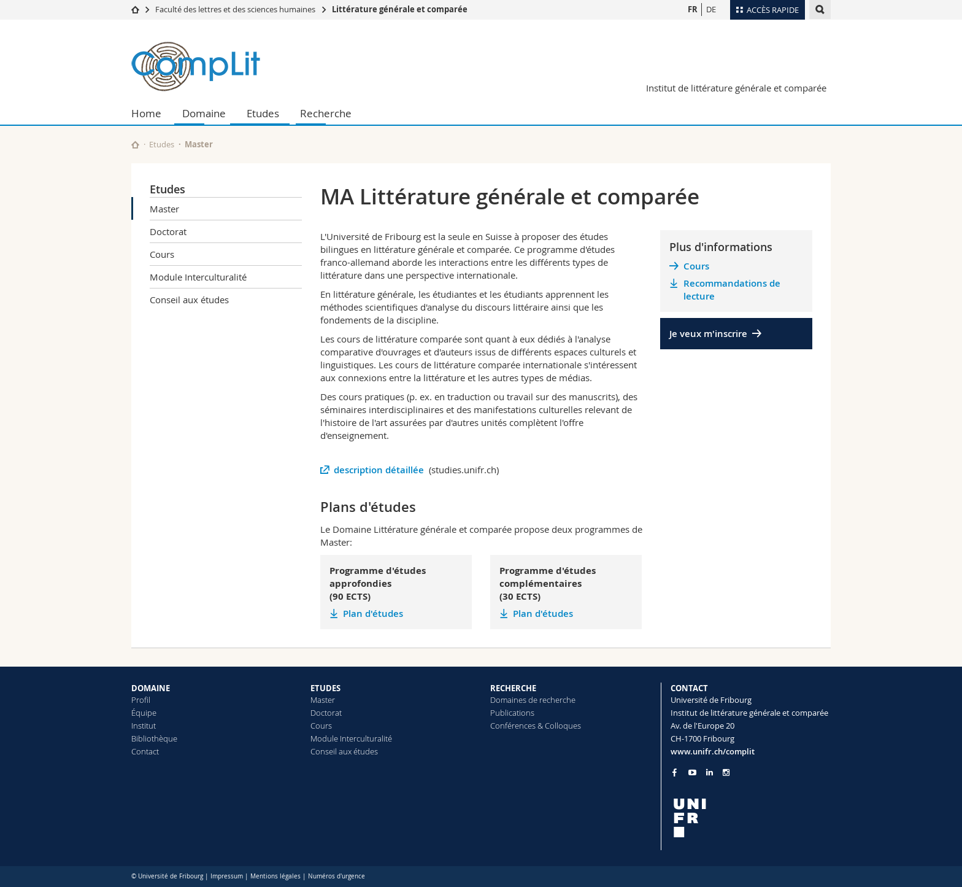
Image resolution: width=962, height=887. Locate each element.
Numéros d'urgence (336, 876)
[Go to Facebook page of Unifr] (675, 772)
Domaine (204, 113)
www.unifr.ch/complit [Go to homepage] (713, 751)
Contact (145, 751)
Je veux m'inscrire (708, 333)
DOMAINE (150, 688)
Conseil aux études (189, 299)
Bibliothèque (154, 738)
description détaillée (380, 469)
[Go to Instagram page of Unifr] (726, 773)
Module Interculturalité (198, 277)
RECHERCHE (513, 688)
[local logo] (751, 818)
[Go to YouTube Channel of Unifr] (692, 773)
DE (711, 9)
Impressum (226, 876)
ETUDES (325, 688)
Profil (140, 699)
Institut (143, 725)
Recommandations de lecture (731, 290)
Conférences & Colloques (535, 725)
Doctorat (168, 231)
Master (164, 209)
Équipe (143, 712)
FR (693, 9)
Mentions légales (275, 876)
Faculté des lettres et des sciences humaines (235, 9)
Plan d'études (373, 613)
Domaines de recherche (532, 699)
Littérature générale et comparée (400, 9)
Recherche (326, 113)
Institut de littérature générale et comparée (736, 88)
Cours (162, 254)
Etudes (263, 113)
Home (146, 113)
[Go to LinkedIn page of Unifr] (709, 773)
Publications (512, 712)
